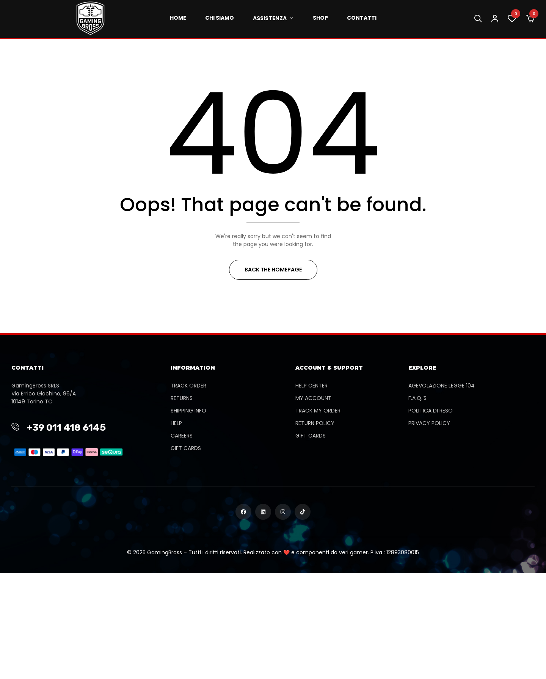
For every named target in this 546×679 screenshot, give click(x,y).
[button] (530, 19)
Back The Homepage (273, 269)
